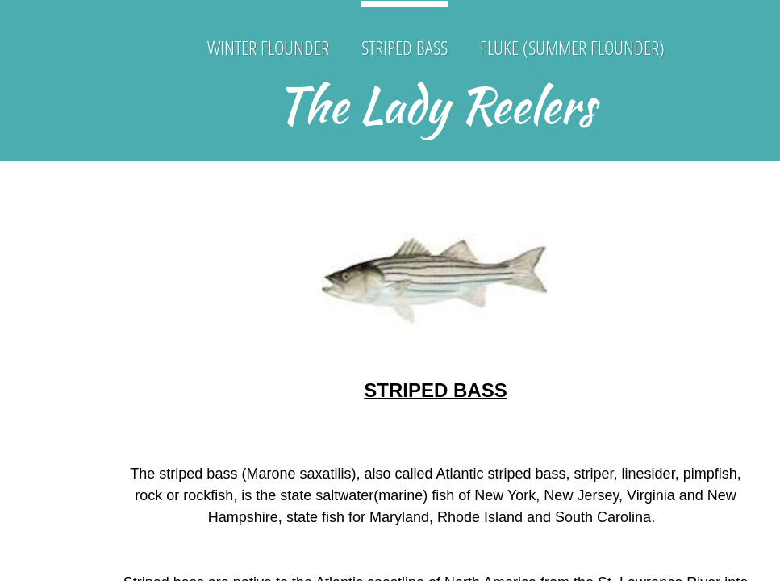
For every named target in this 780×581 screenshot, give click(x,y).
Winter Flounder (268, 47)
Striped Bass (404, 47)
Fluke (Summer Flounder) (572, 47)
